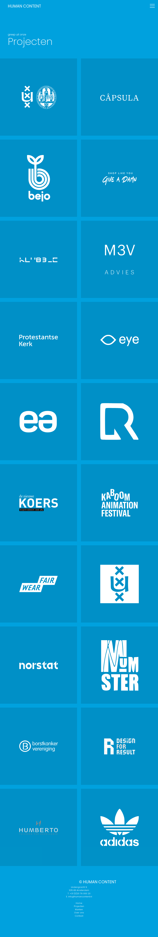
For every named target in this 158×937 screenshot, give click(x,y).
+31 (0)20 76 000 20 (80, 893)
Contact (79, 915)
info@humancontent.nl (80, 896)
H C (24, 6)
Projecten (79, 906)
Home (79, 903)
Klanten (79, 909)
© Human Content (97, 882)
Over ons (79, 912)
